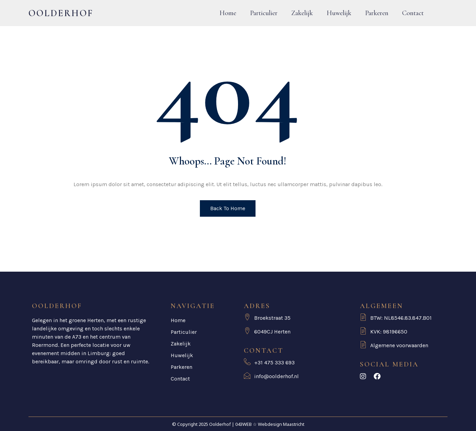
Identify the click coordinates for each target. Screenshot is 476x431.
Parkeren (376, 13)
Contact (413, 13)
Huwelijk (339, 13)
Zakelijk (302, 13)
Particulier (263, 13)
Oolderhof (61, 13)
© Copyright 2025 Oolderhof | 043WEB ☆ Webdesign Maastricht (238, 424)
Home (227, 13)
